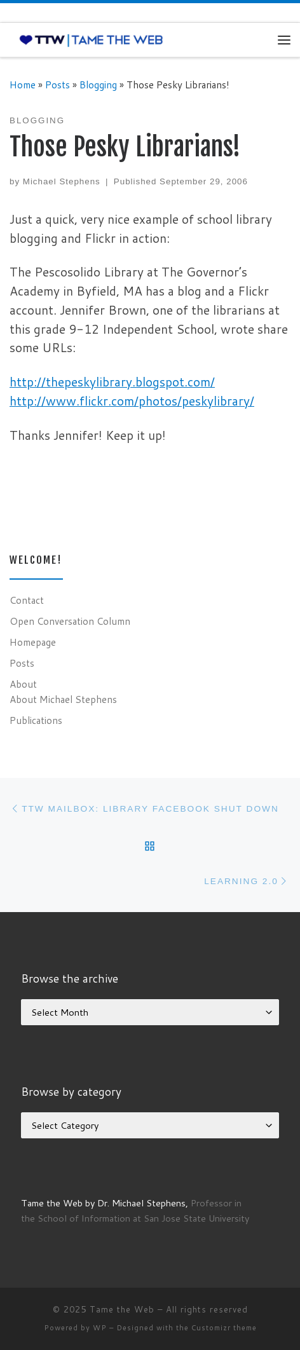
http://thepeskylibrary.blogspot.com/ (112, 381)
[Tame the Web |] (91, 39)
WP (100, 1328)
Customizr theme (224, 1328)
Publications (36, 720)
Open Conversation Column (70, 621)
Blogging (98, 85)
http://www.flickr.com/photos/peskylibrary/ (132, 400)
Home (23, 85)
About (23, 684)
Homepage (33, 642)
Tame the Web (122, 1309)
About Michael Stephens (63, 699)
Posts (57, 85)
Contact (27, 600)
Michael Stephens (61, 181)
